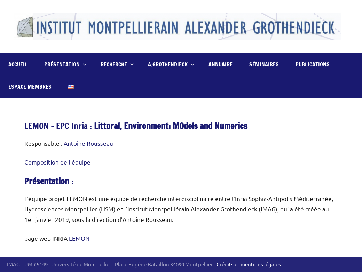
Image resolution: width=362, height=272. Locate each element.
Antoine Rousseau (88, 143)
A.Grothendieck (171, 64)
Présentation (65, 64)
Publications (313, 64)
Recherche (117, 64)
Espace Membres (30, 86)
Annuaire (220, 64)
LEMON (79, 238)
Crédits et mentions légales (249, 264)
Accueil (17, 64)
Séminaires (264, 64)
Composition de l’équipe (57, 162)
